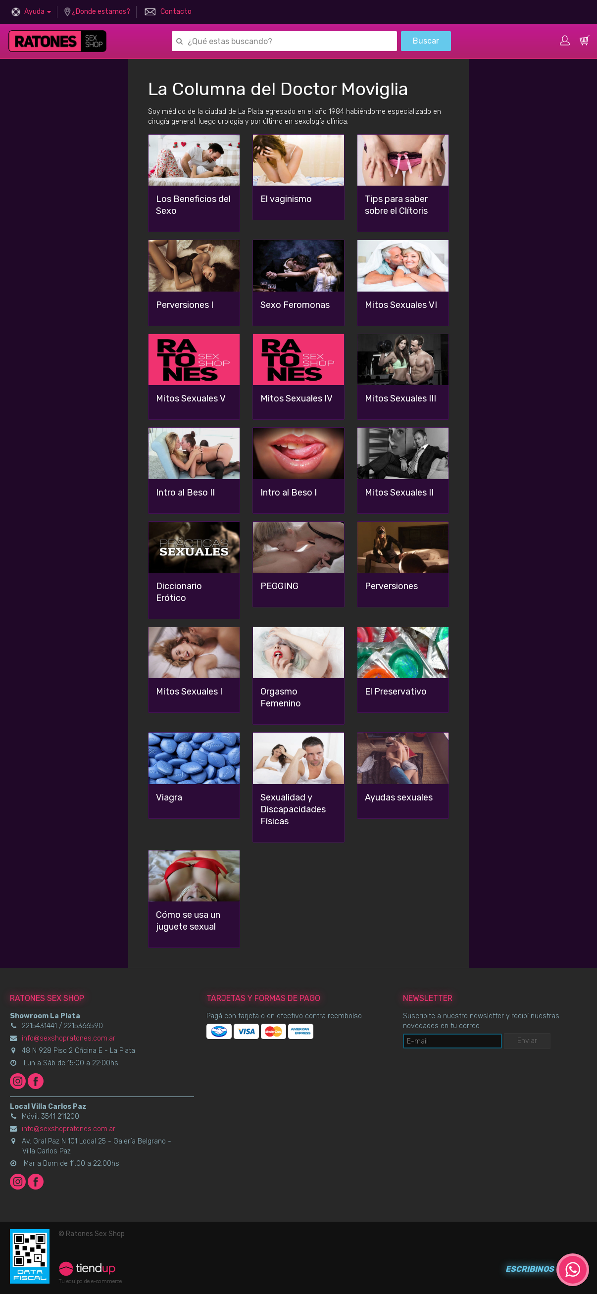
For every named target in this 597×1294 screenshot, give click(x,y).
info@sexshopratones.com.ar (68, 1038)
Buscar (426, 41)
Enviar (527, 1041)
